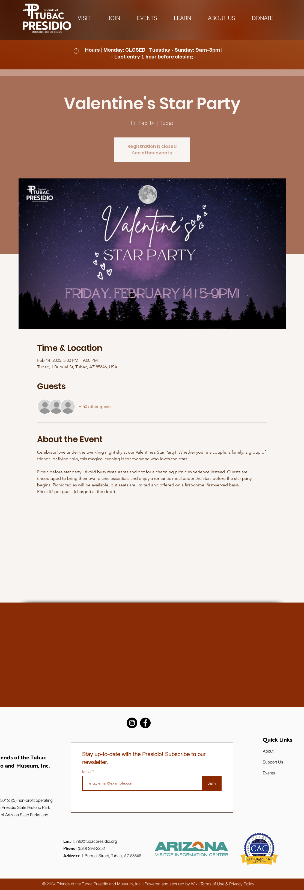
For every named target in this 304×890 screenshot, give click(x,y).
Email (87, 771)
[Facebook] (145, 723)
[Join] (212, 783)
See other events (152, 153)
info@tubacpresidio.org (96, 841)
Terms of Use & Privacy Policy (227, 883)
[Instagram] (132, 723)
